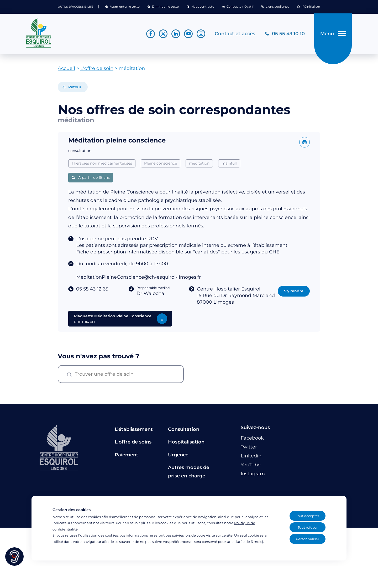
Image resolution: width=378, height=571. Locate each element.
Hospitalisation (186, 442)
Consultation (183, 429)
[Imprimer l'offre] (304, 142)
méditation (199, 163)
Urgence (178, 455)
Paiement (126, 455)
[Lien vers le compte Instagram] (201, 33)
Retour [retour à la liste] (74, 87)
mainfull (229, 163)
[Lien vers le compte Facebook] (150, 33)
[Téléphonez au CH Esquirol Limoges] (285, 34)
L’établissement (134, 429)
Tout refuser (308, 527)
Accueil (66, 69)
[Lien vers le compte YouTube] (188, 33)
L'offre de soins (133, 442)
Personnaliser (307, 539)
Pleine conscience (160, 163)
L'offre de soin (96, 69)
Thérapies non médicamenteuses (102, 163)
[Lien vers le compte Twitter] (163, 33)
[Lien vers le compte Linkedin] (175, 33)
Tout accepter (307, 516)
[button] (122, 7)
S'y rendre (293, 291)
